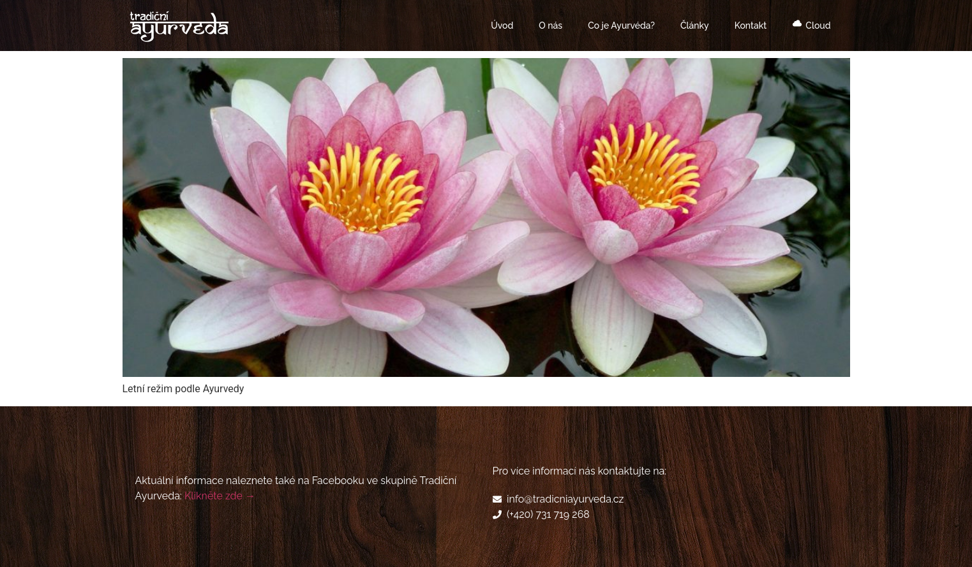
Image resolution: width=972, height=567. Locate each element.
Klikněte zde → (219, 496)
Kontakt (750, 25)
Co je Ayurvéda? (621, 25)
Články (694, 25)
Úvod (502, 25)
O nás (550, 25)
